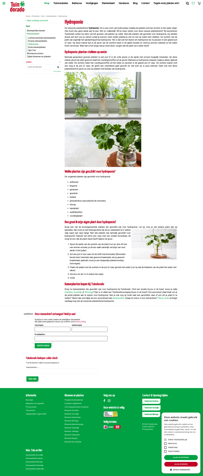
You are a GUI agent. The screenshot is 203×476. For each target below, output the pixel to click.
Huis (28, 26)
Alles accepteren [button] (181, 457)
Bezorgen (29, 400)
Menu (4, 3)
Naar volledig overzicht (37, 20)
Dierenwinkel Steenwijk (34, 465)
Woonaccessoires (35, 53)
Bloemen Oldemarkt (72, 435)
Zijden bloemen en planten (39, 56)
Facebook (105, 401)
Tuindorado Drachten (151, 401)
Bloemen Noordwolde (73, 442)
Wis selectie (57, 71)
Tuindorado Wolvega (151, 414)
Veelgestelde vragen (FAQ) (36, 414)
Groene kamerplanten (37, 41)
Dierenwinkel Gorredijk (34, 455)
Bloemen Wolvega (71, 421)
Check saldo (32, 379)
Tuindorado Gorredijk (151, 408)
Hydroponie (33, 44)
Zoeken (28, 62)
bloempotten (118, 298)
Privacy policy (31, 407)
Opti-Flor (32, 50)
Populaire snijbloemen (73, 403)
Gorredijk (78, 292)
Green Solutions (148, 426)
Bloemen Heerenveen (73, 417)
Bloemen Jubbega (71, 431)
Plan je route (163, 298)
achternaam (77, 325)
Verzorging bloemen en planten (77, 407)
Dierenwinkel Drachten (34, 458)
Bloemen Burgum (71, 438)
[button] (181, 469)
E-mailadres (40, 334)
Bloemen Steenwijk (72, 428)
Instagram (110, 401)
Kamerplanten (33, 34)
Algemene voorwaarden (35, 403)
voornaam (39, 325)
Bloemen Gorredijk (72, 414)
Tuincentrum (30, 410)
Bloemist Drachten (72, 410)
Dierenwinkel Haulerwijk (35, 469)
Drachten (69, 292)
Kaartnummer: (32, 367)
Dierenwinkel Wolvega (34, 462)
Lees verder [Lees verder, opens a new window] (179, 435)
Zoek (187, 3)
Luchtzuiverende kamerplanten (42, 38)
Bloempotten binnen (36, 30)
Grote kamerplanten (37, 47)
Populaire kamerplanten (74, 400)
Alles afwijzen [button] (181, 464)
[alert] (181, 443)
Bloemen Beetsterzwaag (74, 424)
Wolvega (89, 292)
